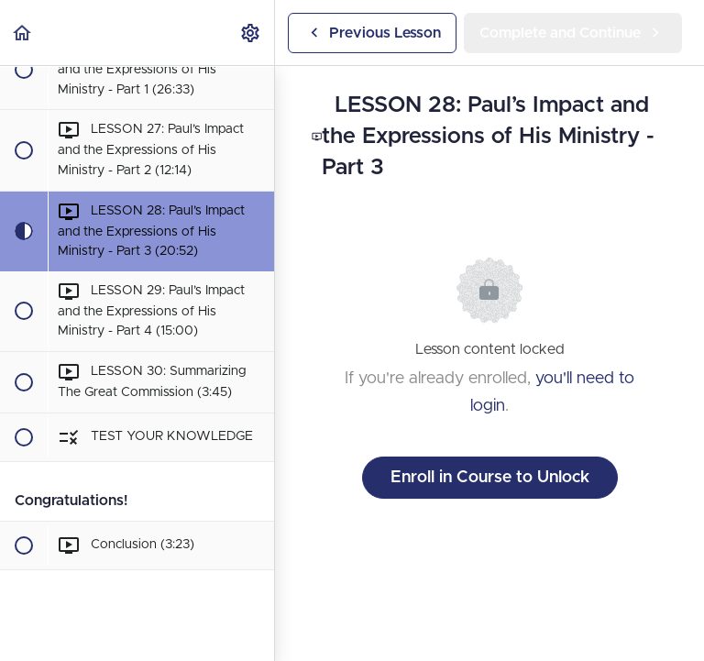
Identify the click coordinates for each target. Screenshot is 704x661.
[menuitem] (251, 32)
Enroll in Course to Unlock (489, 477)
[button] (23, 32)
